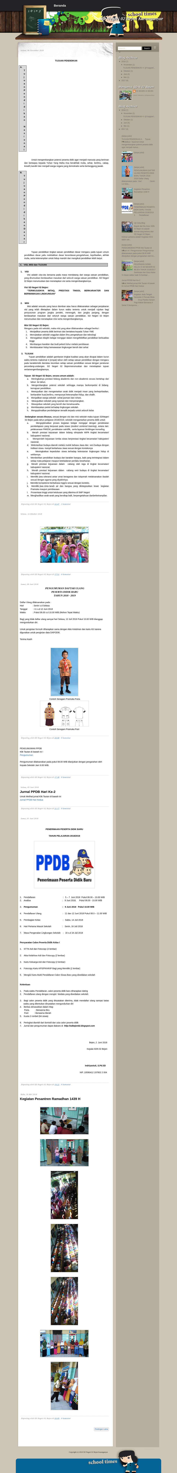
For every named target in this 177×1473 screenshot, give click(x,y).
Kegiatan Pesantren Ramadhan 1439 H (50, 1099)
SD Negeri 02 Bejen (144, 91)
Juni (125, 74)
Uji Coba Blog (139, 223)
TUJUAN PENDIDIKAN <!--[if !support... (139, 68)
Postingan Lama (101, 1429)
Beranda (60, 5)
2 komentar (66, 504)
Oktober (127, 71)
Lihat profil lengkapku (143, 95)
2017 (124, 80)
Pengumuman (26, 755)
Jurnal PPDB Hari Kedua (31, 800)
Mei (125, 77)
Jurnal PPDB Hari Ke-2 (37, 792)
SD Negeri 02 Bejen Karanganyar (95, 1452)
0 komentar (66, 574)
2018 (124, 62)
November (128, 65)
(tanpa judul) (127, 136)
